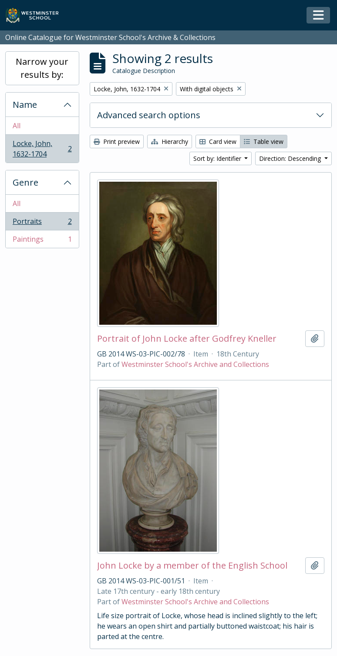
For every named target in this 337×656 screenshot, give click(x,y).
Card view (217, 141)
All (16, 125)
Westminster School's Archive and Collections (195, 364)
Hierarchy (169, 141)
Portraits (42, 223)
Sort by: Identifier (218, 158)
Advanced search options (148, 115)
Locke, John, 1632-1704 (42, 149)
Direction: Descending (291, 158)
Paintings (42, 241)
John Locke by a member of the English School (192, 565)
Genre (25, 182)
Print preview (117, 141)
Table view (263, 141)
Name (25, 104)
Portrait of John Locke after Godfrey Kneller (186, 338)
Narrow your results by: (42, 68)
